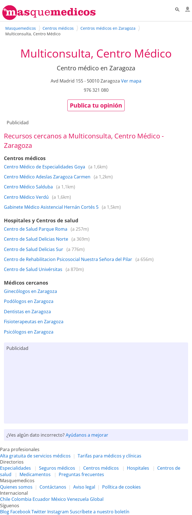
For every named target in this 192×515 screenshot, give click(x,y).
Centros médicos (101, 468)
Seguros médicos (57, 468)
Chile (5, 499)
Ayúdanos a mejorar (87, 435)
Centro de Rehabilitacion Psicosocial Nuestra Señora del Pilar (68, 259)
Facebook (20, 512)
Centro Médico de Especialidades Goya (44, 167)
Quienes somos (16, 487)
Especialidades (15, 468)
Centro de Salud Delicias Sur (33, 249)
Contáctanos (53, 487)
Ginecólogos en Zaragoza (30, 291)
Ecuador (41, 499)
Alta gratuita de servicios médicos (35, 456)
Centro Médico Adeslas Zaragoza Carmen (47, 177)
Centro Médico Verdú (26, 197)
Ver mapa (131, 81)
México (58, 499)
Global (97, 499)
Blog (4, 512)
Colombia (21, 499)
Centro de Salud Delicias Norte (36, 239)
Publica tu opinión (96, 105)
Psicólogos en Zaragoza (28, 332)
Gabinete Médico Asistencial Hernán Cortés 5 (51, 207)
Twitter (38, 512)
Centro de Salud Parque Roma (35, 229)
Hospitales (138, 468)
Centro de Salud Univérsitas (33, 269)
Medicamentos (35, 474)
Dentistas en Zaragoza (27, 311)
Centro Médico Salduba (28, 187)
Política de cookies (121, 487)
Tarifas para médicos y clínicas (109, 456)
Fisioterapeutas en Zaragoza (33, 322)
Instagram (58, 512)
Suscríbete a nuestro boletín (99, 512)
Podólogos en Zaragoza (28, 301)
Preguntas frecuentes (81, 474)
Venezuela (78, 499)
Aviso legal (84, 487)
